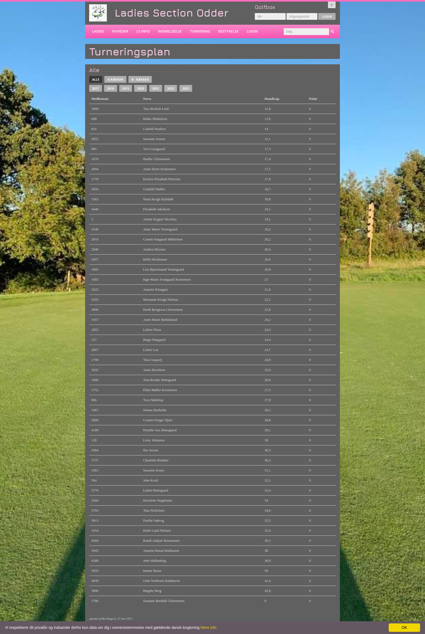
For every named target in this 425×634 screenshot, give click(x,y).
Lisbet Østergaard (155, 490)
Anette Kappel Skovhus (159, 219)
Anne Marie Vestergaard (160, 229)
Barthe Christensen (156, 159)
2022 (170, 88)
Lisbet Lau (150, 350)
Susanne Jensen (154, 139)
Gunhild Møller (154, 189)
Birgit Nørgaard (154, 340)
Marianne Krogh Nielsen (160, 299)
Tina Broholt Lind (156, 109)
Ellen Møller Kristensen (160, 390)
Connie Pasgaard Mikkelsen (163, 239)
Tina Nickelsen (154, 510)
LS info (143, 31)
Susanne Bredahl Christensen (163, 601)
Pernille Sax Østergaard (159, 430)
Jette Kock (150, 480)
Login (327, 16)
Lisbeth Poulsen (154, 129)
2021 (155, 88)
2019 (125, 88)
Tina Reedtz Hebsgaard (159, 380)
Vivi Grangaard (154, 149)
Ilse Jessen (150, 450)
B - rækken (140, 79)
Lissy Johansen (154, 440)
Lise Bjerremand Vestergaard (163, 269)
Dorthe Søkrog (153, 520)
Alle (95, 79)
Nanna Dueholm (154, 410)
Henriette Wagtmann (157, 500)
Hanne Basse (152, 571)
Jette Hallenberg (154, 561)
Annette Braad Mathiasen (161, 551)
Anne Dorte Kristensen (159, 169)
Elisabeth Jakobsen (156, 209)
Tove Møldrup (153, 400)
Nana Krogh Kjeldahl (158, 199)
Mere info (208, 627)
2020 (140, 88)
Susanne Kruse (153, 470)
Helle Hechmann (155, 259)
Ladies (98, 31)
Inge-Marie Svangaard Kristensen (167, 279)
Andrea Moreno (154, 249)
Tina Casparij (152, 360)
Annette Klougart (155, 289)
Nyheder (120, 31)
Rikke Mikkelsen (155, 119)
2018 (110, 88)
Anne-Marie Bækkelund (160, 320)
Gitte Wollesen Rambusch (161, 581)
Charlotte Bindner (156, 460)
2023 (185, 88)
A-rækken (115, 79)
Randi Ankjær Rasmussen (161, 540)
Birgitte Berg (152, 591)
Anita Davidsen (154, 370)
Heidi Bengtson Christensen (163, 310)
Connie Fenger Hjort (157, 420)
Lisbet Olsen (152, 330)
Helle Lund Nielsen (157, 530)
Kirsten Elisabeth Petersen (161, 179)
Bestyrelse (228, 31)
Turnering (200, 31)
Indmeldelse (170, 31)
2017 (95, 88)
